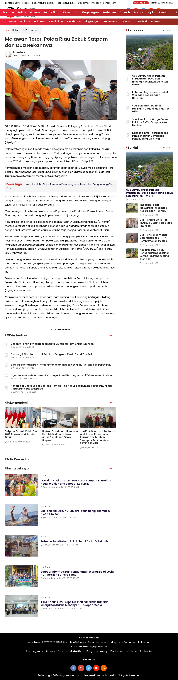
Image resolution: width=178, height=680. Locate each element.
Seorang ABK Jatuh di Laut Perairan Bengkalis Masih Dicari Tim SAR (75, 513)
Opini (151, 12)
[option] (23, 426)
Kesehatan (74, 21)
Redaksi (26, 2)
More (154, 21)
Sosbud (142, 21)
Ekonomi (165, 12)
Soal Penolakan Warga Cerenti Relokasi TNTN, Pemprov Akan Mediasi (150, 122)
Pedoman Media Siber (43, 2)
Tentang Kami (12, 2)
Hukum (38, 21)
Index (112, 335)
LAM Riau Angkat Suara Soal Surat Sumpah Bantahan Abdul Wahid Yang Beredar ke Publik (76, 482)
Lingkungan (92, 21)
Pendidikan (56, 21)
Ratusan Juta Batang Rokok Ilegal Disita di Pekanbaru (77, 542)
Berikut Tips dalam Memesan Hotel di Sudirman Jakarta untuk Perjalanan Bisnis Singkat (60, 435)
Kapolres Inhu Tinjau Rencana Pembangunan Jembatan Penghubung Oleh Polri (150, 135)
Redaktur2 (18, 52)
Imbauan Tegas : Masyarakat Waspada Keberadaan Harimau (150, 95)
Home (10, 21)
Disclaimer (83, 2)
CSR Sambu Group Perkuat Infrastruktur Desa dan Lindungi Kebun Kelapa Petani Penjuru (150, 80)
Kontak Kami (109, 2)
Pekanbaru (31, 30)
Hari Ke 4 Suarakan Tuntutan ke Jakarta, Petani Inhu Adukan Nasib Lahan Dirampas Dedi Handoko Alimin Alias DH (97, 437)
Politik (24, 21)
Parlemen (109, 21)
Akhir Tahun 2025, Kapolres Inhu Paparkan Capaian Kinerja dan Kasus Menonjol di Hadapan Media (75, 604)
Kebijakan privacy (67, 2)
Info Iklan (96, 2)
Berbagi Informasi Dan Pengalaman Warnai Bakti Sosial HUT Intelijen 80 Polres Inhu (78, 573)
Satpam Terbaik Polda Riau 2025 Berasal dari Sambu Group (21, 434)
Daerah (126, 21)
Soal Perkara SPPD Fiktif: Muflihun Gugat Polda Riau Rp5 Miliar (151, 108)
